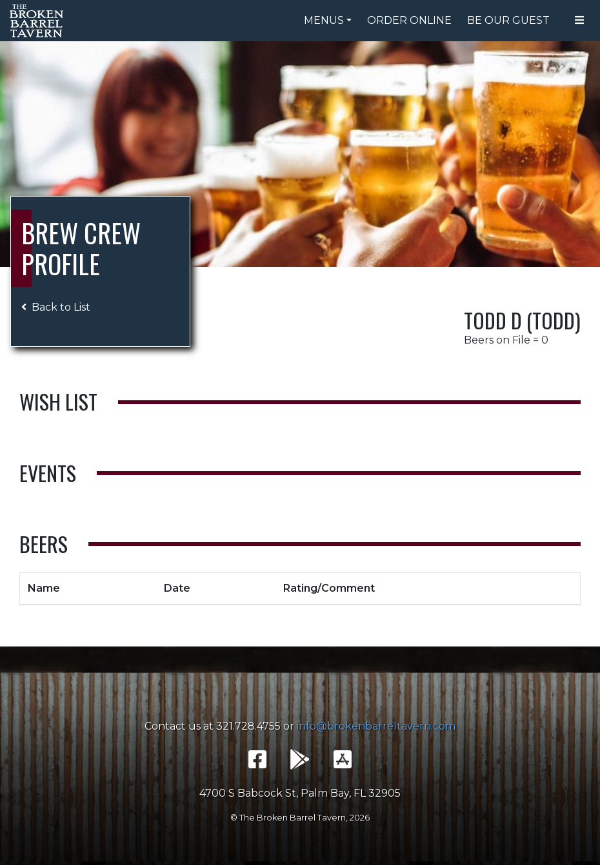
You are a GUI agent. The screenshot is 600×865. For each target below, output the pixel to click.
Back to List (55, 307)
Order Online (409, 20)
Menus (324, 20)
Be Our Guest (508, 20)
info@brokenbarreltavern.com (376, 726)
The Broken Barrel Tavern (39, 20)
